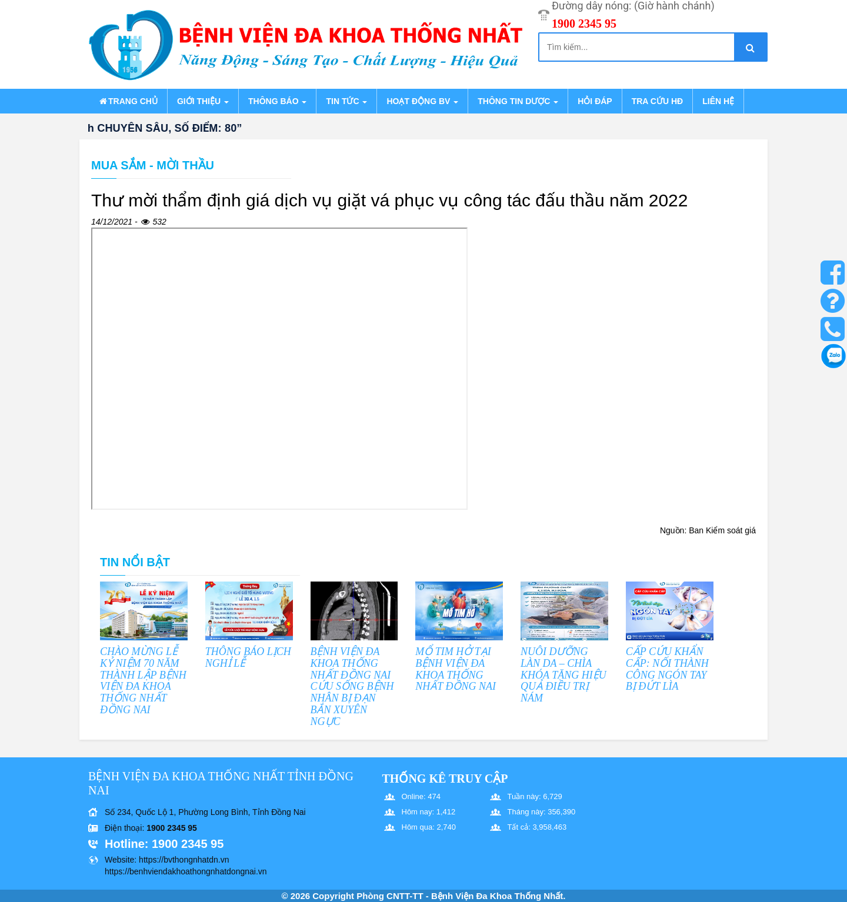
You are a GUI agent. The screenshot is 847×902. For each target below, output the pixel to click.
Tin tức (346, 101)
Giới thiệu (203, 101)
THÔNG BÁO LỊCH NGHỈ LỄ (248, 657)
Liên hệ (718, 101)
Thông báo (277, 101)
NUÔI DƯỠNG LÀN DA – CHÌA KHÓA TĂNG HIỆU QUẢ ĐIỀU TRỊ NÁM (563, 675)
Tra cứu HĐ (657, 101)
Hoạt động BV (422, 101)
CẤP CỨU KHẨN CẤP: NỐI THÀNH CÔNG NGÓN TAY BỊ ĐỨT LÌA (667, 669)
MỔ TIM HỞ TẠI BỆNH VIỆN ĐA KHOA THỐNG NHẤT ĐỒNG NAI (455, 669)
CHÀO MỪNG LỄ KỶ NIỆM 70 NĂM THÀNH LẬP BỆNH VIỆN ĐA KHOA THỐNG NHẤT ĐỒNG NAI (143, 681)
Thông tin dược (518, 101)
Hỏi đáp (595, 101)
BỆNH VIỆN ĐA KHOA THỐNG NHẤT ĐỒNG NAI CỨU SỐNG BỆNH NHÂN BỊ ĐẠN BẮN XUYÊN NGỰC (352, 686)
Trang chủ (128, 101)
